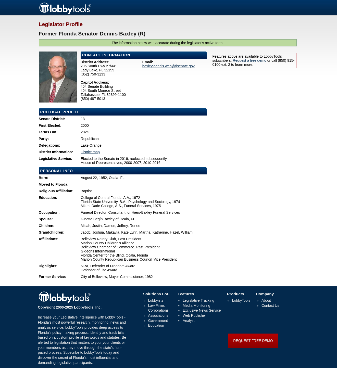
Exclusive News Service (202, 310)
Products (235, 294)
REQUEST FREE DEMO (253, 341)
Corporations (158, 310)
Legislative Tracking (198, 300)
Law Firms (156, 305)
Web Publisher (194, 315)
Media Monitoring (196, 305)
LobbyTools (241, 300)
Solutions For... (157, 294)
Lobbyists (155, 300)
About (266, 300)
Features (186, 294)
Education (156, 325)
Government (158, 321)
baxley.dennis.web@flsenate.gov (168, 66)
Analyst (188, 321)
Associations (158, 315)
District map (90, 152)
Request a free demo (249, 60)
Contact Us (270, 305)
